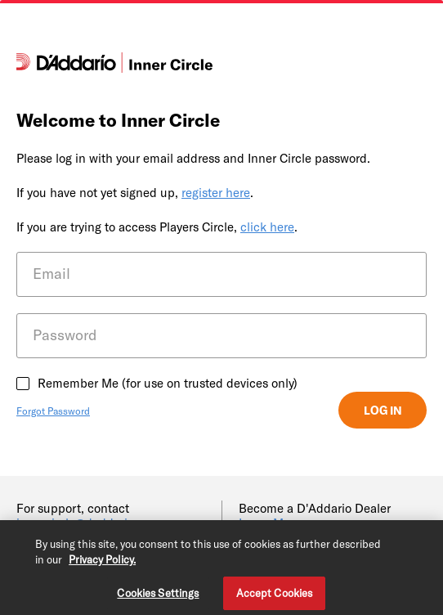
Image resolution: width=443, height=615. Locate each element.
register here (215, 192)
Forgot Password (53, 410)
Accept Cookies (274, 595)
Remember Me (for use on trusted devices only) (168, 382)
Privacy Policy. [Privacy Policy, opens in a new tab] (102, 562)
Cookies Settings (158, 595)
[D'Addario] (114, 68)
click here (267, 226)
